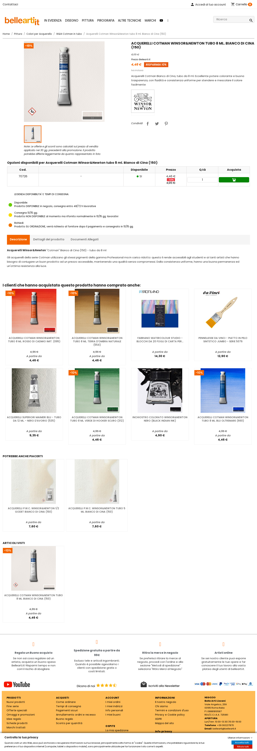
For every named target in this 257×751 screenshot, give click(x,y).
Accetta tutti (242, 742)
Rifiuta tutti (243, 746)
